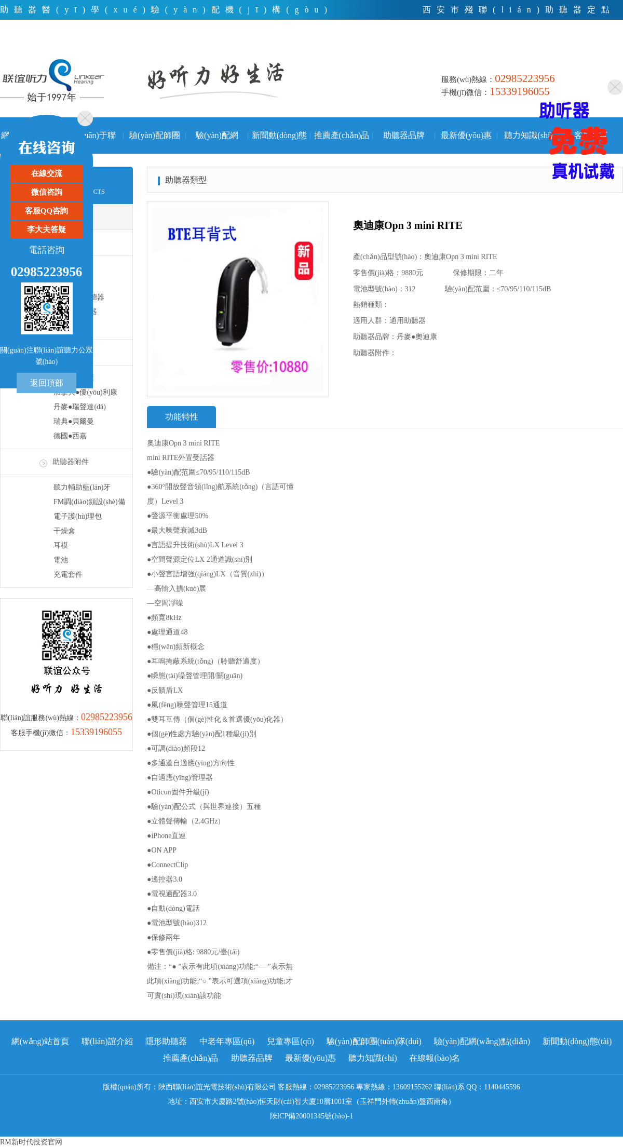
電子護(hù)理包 (77, 516)
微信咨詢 (46, 192)
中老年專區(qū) (227, 1041)
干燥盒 (64, 531)
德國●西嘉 (70, 436)
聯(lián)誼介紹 (107, 1041)
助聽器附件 (70, 462)
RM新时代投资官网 (31, 1142)
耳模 (60, 545)
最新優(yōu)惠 (466, 135)
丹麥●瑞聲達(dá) (79, 407)
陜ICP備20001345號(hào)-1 (312, 1116)
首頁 (495, 49)
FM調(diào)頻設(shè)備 (89, 502)
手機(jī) (607, 49)
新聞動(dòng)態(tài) (279, 142)
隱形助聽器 (166, 1041)
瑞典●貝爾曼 (73, 421)
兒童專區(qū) (290, 1041)
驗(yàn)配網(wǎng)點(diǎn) (216, 142)
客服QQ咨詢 (46, 211)
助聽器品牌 (404, 135)
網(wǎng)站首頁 (40, 1041)
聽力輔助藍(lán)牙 (82, 487)
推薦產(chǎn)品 (342, 135)
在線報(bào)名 (434, 1058)
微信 (568, 49)
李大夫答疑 (46, 229)
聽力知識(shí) (528, 135)
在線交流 (46, 173)
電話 (532, 49)
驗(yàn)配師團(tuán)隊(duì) (154, 142)
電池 (60, 560)
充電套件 (68, 574)
